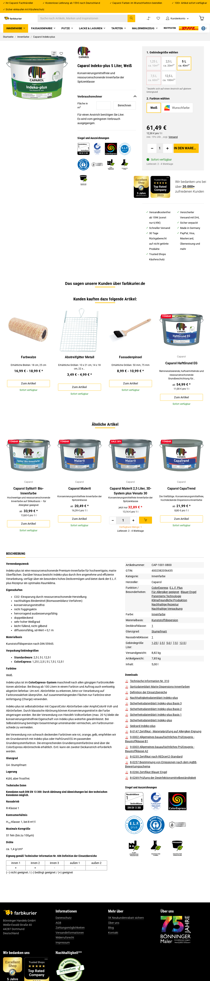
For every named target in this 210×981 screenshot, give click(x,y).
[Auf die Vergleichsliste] (53, 58)
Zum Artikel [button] (28, 388)
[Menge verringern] (152, 153)
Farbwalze (28, 362)
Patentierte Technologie (166, 614)
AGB (58, 941)
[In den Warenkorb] (186, 153)
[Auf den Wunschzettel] (61, 58)
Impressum (63, 960)
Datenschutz (64, 935)
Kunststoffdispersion (165, 638)
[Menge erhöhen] (167, 153)
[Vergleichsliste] (144, 21)
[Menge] (159, 153)
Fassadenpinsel (130, 362)
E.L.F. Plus (176, 605)
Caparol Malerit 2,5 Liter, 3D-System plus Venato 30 (130, 503)
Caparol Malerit (79, 500)
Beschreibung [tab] (15, 572)
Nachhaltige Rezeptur (165, 622)
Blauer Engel (188, 610)
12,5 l (182, 661)
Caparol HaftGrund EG (181, 369)
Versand (173, 141)
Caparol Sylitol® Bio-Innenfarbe (28, 503)
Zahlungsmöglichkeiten (70, 946)
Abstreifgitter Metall (79, 362)
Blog (111, 946)
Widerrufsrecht (65, 955)
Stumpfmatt (159, 649)
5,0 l (168, 661)
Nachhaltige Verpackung (167, 626)
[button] (175, 21)
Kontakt (113, 950)
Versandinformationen (70, 950)
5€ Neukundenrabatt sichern (126, 935)
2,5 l (162, 661)
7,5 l (175, 661)
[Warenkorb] (201, 20)
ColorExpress (160, 605)
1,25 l (155, 661)
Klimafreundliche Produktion (169, 618)
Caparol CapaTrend (181, 500)
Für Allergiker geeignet (165, 610)
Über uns (113, 941)
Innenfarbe (158, 594)
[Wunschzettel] (154, 21)
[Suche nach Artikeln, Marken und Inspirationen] (90, 21)
